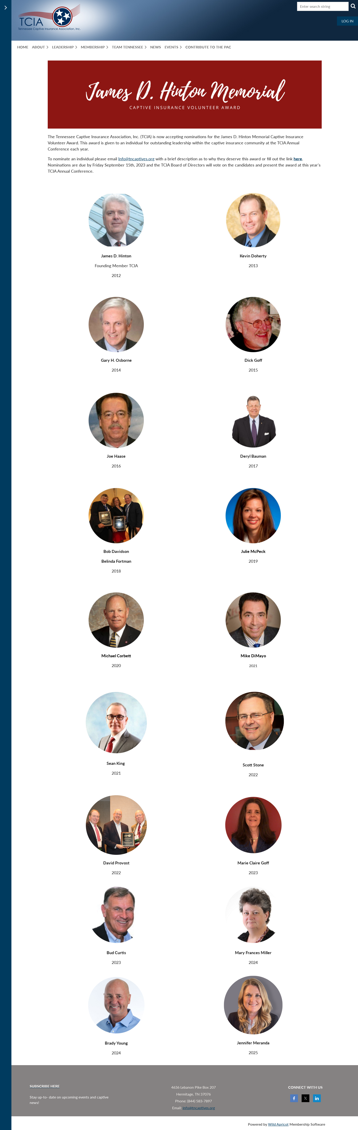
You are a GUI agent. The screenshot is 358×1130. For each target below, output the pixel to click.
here (298, 158)
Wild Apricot (278, 1124)
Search (353, 6)
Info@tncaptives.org (136, 158)
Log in (347, 21)
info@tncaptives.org (199, 1108)
